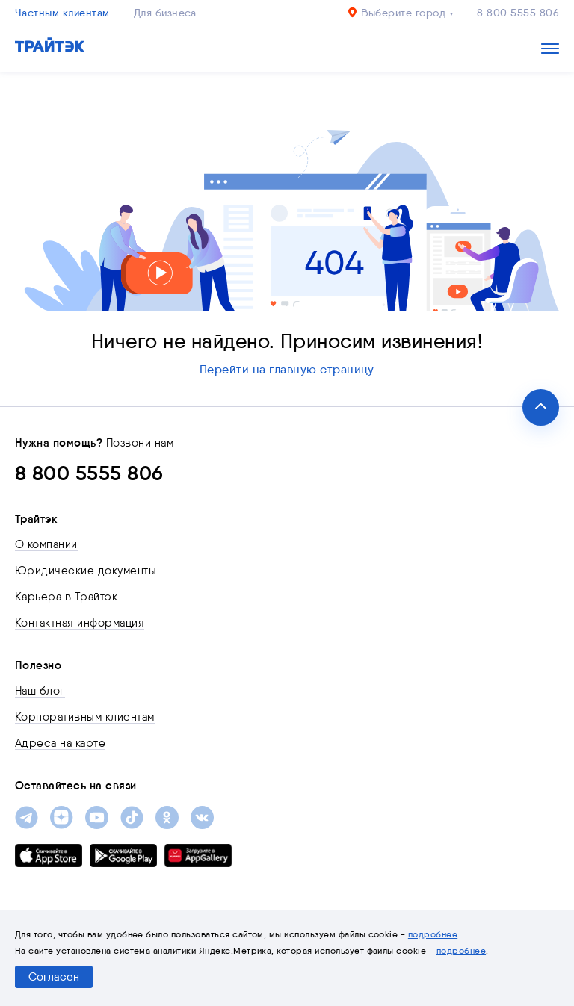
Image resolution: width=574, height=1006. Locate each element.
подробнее (432, 934)
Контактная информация (79, 623)
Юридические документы (85, 570)
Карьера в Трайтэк (66, 596)
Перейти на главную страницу (287, 369)
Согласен (53, 977)
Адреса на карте (60, 743)
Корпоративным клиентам (85, 717)
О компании (46, 544)
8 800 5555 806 (518, 12)
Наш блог (40, 691)
